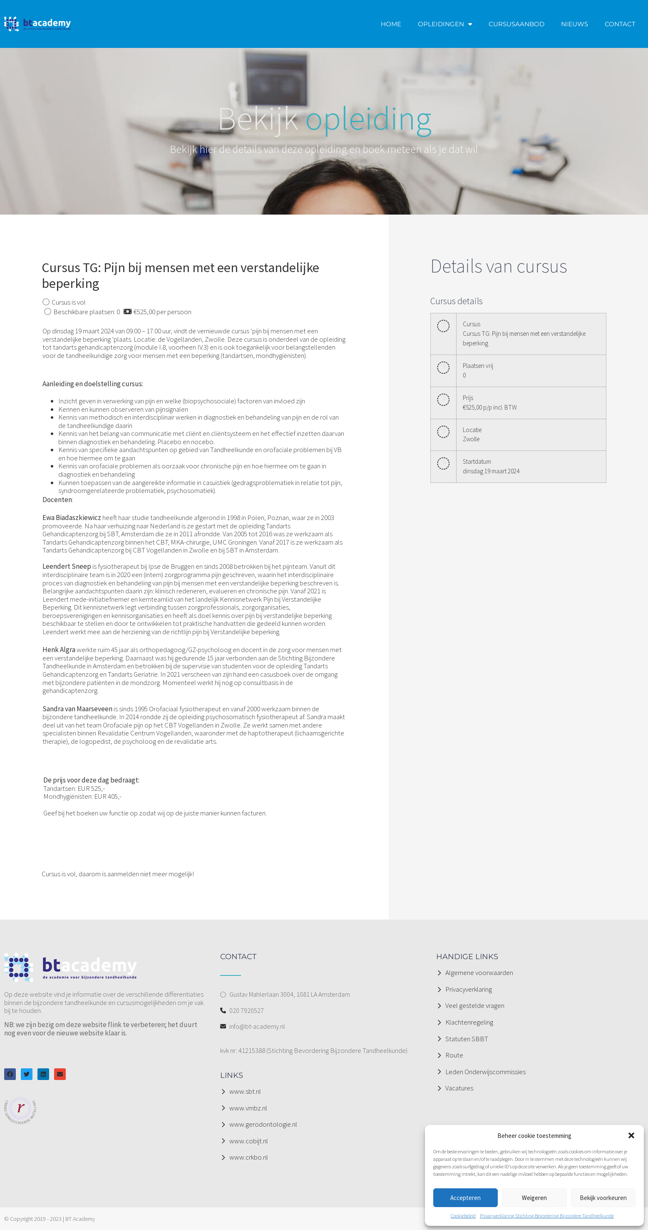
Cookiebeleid (463, 1215)
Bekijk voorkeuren (603, 1198)
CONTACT (620, 24)
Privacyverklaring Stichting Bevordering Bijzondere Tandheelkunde (547, 1215)
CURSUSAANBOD (516, 24)
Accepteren (465, 1198)
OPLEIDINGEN (445, 24)
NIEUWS (574, 24)
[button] (631, 1135)
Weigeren (534, 1198)
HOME (391, 24)
